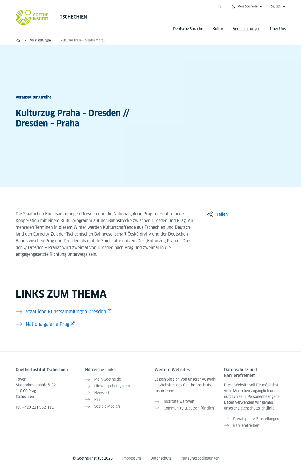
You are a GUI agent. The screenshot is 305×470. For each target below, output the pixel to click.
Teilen (222, 214)
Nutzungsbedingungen (200, 458)
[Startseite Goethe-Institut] (32, 17)
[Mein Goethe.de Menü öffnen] (247, 6)
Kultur (218, 28)
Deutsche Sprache (188, 28)
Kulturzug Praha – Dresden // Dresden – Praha (83, 40)
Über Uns (278, 28)
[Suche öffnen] (219, 6)
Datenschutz (161, 458)
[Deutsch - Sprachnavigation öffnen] (278, 6)
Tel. (35, 407)
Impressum (131, 458)
